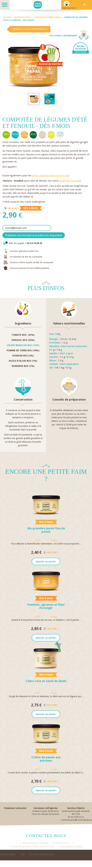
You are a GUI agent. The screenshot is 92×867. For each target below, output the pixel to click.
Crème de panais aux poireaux (46, 759)
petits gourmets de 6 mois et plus (51, 175)
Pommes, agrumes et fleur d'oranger (46, 606)
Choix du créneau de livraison (45, 814)
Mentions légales (8, 855)
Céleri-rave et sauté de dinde (46, 681)
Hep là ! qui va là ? (69, 8)
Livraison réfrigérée (46, 808)
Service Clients (76, 808)
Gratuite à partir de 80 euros (45, 811)
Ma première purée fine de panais (46, 530)
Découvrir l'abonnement (63, 36)
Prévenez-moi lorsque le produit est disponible (33, 235)
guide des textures (69, 180)
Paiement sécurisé (15, 808)
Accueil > (8, 17)
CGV (23, 855)
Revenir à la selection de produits (30, 29)
